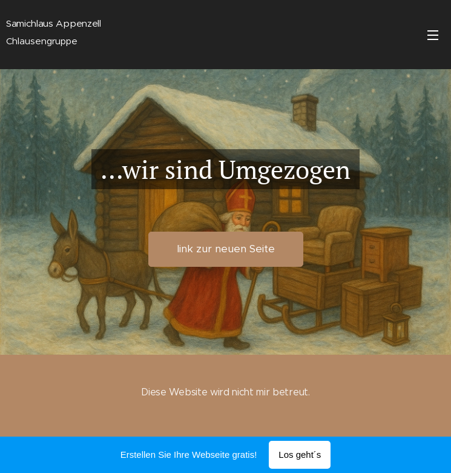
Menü (432, 35)
